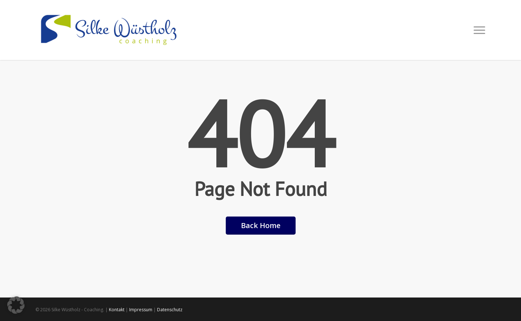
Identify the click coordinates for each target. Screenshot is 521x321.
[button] (480, 30)
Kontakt (116, 310)
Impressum (140, 310)
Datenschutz (169, 310)
